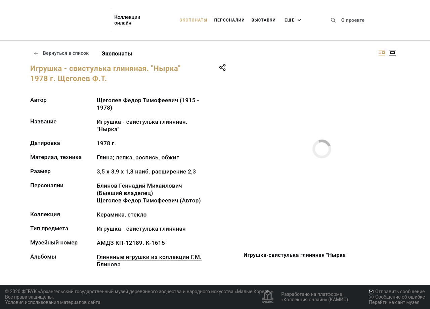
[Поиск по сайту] (333, 20)
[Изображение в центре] (392, 52)
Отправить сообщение (397, 291)
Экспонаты (194, 20)
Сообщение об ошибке (397, 297)
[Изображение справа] (381, 52)
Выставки (264, 20)
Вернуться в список (61, 53)
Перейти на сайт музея (394, 302)
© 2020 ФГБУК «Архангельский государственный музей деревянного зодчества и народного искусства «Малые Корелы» (139, 291)
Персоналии (229, 20)
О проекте (352, 20)
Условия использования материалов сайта (52, 302)
